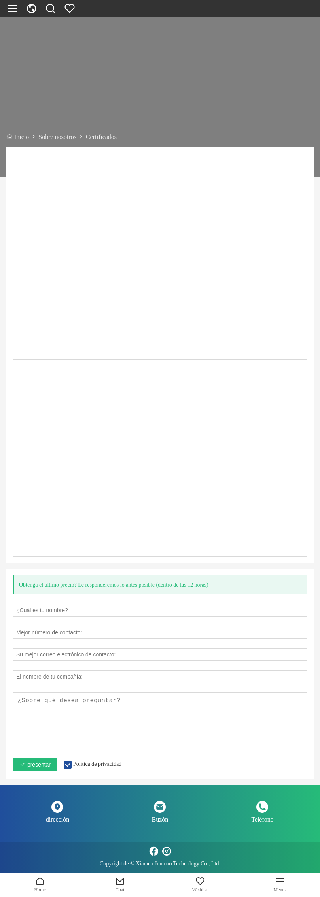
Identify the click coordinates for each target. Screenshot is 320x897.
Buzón (160, 819)
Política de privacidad (97, 764)
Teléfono (262, 819)
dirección (58, 819)
